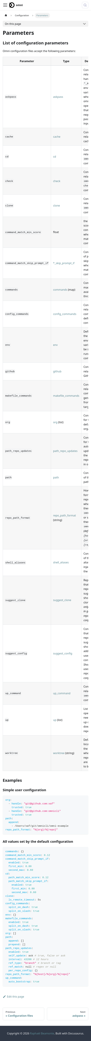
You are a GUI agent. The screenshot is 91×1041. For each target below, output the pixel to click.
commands (60, 289)
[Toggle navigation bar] (5, 5)
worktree (58, 753)
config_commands (64, 314)
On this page (13, 24)
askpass (58, 97)
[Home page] (6, 15)
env (55, 345)
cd (54, 156)
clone (56, 205)
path (56, 477)
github (57, 371)
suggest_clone (62, 600)
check (56, 181)
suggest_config (62, 653)
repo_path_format (64, 515)
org (55, 422)
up (54, 720)
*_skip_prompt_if (63, 263)
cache (56, 136)
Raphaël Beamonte (42, 1033)
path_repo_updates (65, 451)
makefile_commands (66, 396)
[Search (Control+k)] (85, 5)
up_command (61, 693)
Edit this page (13, 996)
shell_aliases (61, 562)
